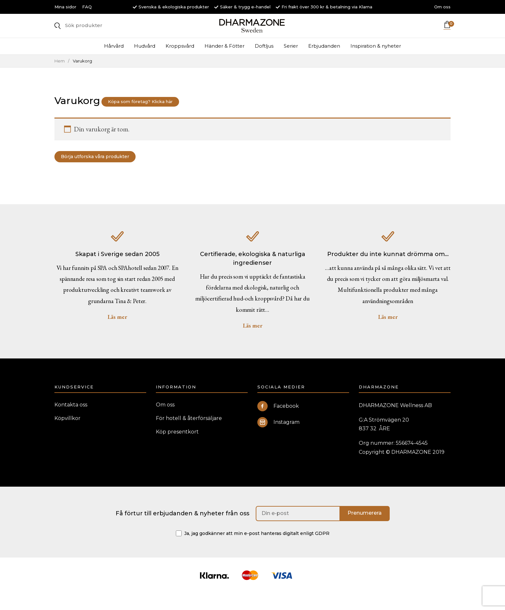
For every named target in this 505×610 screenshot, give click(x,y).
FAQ (87, 6)
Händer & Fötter (224, 59)
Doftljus (264, 59)
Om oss (442, 6)
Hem (59, 73)
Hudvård (144, 59)
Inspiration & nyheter (375, 59)
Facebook (278, 421)
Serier (291, 59)
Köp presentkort (177, 446)
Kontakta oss (70, 419)
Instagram (278, 437)
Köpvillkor (67, 433)
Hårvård (114, 59)
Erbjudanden (324, 59)
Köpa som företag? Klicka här (146, 114)
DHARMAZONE (252, 32)
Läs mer (117, 332)
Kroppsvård (180, 59)
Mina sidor (65, 6)
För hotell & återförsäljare (189, 433)
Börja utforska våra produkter (101, 170)
